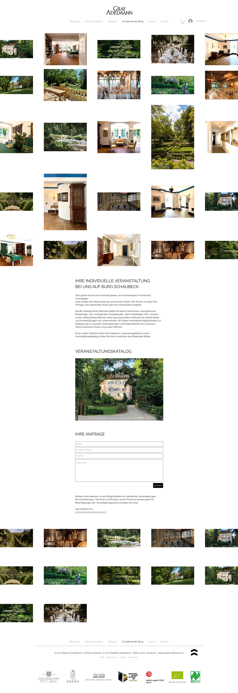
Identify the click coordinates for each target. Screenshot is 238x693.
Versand (122, 657)
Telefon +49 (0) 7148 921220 (144, 653)
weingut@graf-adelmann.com (171, 653)
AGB (102, 657)
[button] (182, 21)
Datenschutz (111, 657)
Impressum (133, 657)
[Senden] (158, 485)
